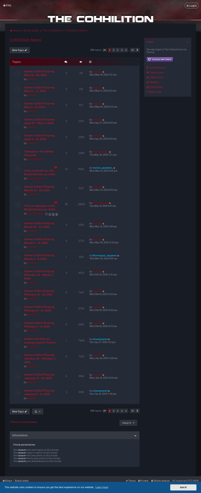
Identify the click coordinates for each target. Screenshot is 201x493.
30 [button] (132, 49)
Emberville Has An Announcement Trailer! (40, 340)
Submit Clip (155, 76)
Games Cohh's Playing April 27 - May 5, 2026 (39, 121)
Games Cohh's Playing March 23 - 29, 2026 (39, 188)
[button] (105, 49)
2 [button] (113, 49)
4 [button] (121, 49)
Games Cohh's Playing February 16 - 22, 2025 (39, 292)
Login (150, 41)
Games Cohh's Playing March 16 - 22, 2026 (39, 224)
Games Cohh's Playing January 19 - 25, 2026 (39, 376)
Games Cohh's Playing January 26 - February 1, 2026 (40, 358)
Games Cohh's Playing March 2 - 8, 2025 (39, 256)
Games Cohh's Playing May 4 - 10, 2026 (39, 105)
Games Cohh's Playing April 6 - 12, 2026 (39, 137)
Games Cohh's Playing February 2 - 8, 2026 (39, 324)
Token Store (155, 72)
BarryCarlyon (35, 159)
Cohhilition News (25, 39)
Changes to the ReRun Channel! (39, 153)
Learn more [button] (101, 487)
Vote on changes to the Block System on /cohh (39, 207)
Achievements (156, 67)
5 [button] (126, 49)
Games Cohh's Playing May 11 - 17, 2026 (39, 89)
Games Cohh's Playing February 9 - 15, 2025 (39, 308)
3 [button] (117, 49)
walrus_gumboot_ (102, 167)
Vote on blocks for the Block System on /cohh (39, 172)
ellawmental (100, 338)
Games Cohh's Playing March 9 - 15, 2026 (39, 240)
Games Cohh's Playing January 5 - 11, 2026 (39, 392)
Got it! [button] (183, 487)
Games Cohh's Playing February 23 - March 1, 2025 (39, 274)
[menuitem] (7, 5)
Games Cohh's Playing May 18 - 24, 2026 (39, 73)
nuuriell (32, 79)
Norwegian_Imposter (104, 255)
